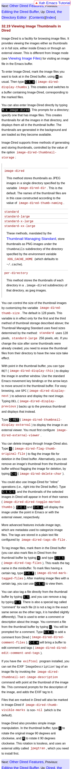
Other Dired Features (26, 6)
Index (50, 17)
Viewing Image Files (24, 58)
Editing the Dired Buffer (20, 12)
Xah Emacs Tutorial (54, 3)
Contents (37, 17)
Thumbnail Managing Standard (31, 238)
